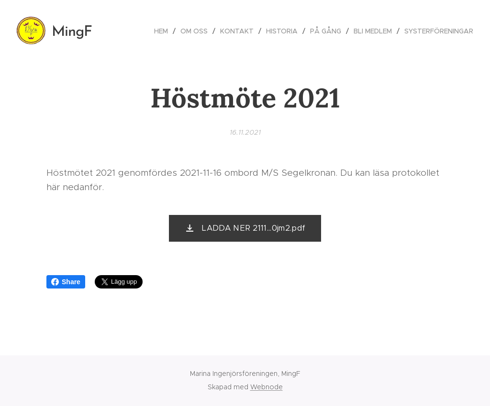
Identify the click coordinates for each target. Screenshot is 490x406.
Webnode (266, 387)
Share (65, 282)
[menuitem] (164, 31)
